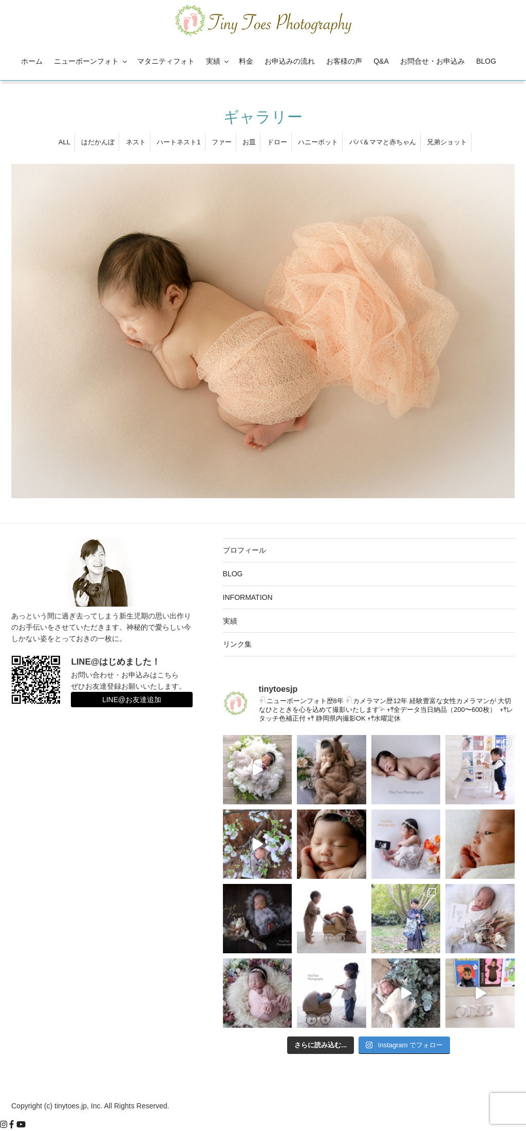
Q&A (381, 61)
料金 (246, 61)
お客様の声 (344, 61)
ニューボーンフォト (91, 61)
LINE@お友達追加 (131, 699)
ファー (222, 142)
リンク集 (237, 644)
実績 (218, 61)
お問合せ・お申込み (432, 61)
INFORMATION (248, 597)
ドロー (277, 142)
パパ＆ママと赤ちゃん (382, 142)
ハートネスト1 (178, 142)
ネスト (136, 142)
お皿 (249, 142)
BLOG (486, 61)
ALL (64, 142)
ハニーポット (318, 142)
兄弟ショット (447, 142)
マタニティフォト (166, 61)
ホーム (32, 61)
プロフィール (244, 550)
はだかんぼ (98, 142)
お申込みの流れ (290, 61)
